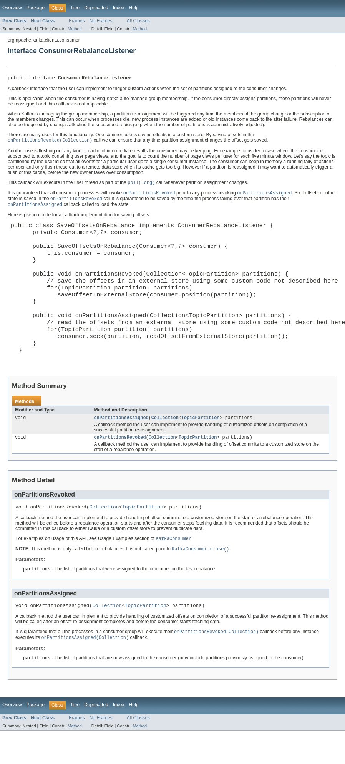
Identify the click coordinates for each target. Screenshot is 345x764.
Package (36, 7)
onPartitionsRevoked (120, 466)
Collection (165, 446)
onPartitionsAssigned (121, 446)
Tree (75, 7)
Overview (12, 7)
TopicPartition (200, 446)
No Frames (101, 20)
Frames (77, 20)
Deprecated (96, 7)
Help (134, 7)
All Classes (138, 20)
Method (74, 29)
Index (118, 7)
